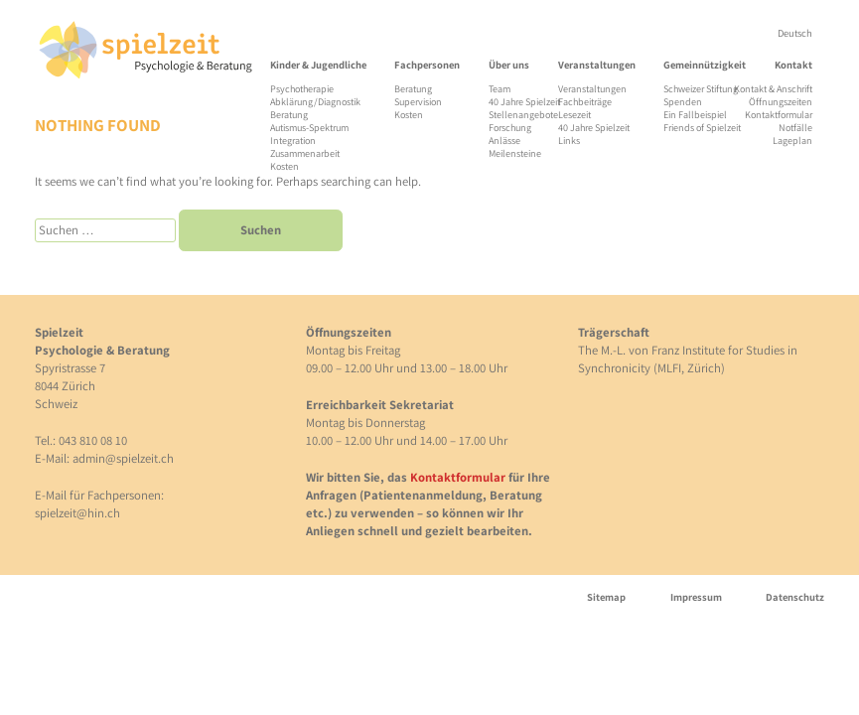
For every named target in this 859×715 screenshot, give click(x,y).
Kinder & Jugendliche (318, 65)
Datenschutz (795, 597)
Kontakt (793, 65)
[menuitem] (795, 33)
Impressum (696, 597)
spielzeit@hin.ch (77, 512)
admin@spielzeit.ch (123, 458)
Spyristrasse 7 (70, 367)
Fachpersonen (427, 65)
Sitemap (606, 597)
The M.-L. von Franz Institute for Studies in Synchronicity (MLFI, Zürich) (687, 359)
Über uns (509, 65)
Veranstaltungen (597, 65)
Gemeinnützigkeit (704, 65)
